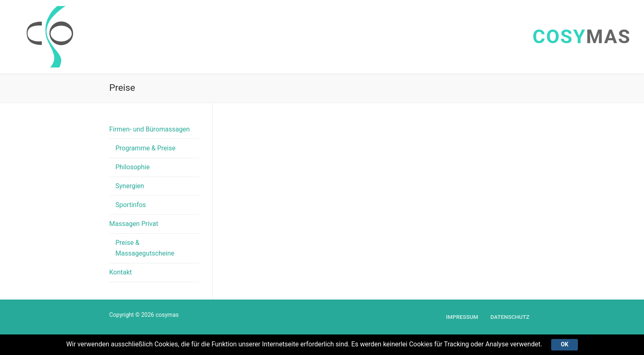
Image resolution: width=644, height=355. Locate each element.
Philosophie (132, 167)
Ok (564, 344)
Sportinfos (130, 205)
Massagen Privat (134, 224)
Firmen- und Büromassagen (150, 129)
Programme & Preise (145, 148)
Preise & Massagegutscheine (145, 248)
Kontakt (120, 272)
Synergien (129, 186)
